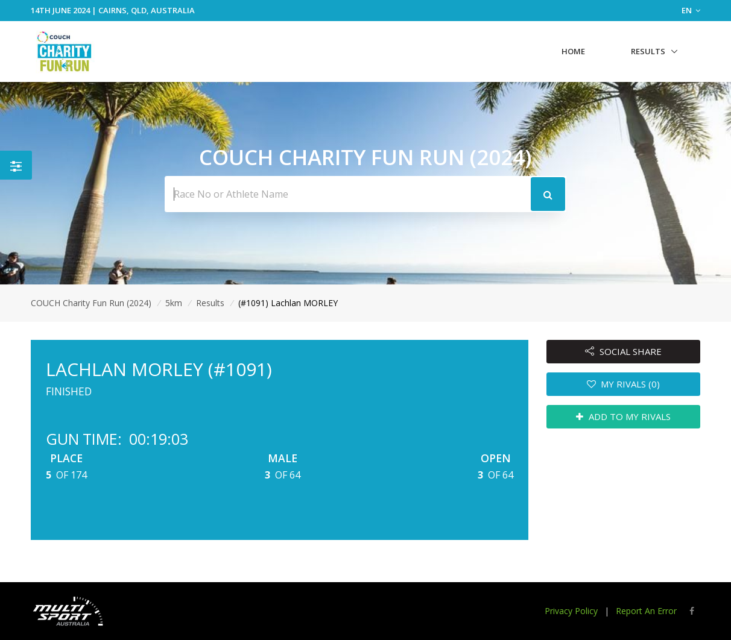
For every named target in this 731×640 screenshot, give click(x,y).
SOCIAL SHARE (623, 351)
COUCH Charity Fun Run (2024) (91, 303)
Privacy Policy (571, 610)
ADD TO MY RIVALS (623, 416)
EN (691, 10)
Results (648, 51)
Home (573, 51)
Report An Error (646, 610)
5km (173, 303)
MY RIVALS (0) (623, 384)
